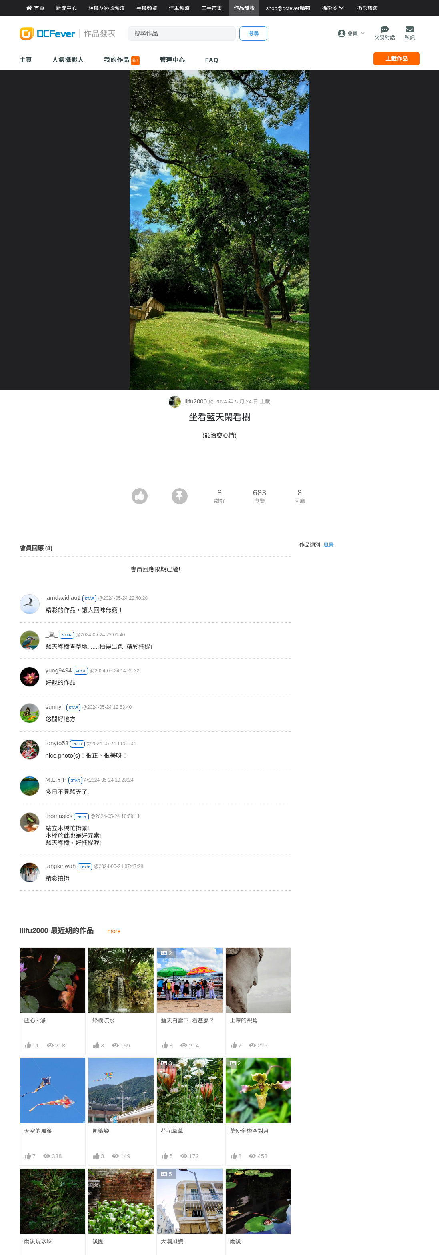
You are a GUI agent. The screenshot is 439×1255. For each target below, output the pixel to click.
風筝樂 (100, 1131)
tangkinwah (61, 865)
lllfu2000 (188, 401)
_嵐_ (52, 634)
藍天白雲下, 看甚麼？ (187, 1020)
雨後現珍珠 (38, 1241)
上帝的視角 (244, 1020)
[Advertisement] (219, 466)
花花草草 (172, 1131)
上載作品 (396, 59)
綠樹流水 (103, 1020)
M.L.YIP (56, 779)
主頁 (26, 59)
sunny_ (55, 706)
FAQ (212, 59)
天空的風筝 (38, 1131)
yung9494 (59, 670)
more (114, 931)
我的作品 (122, 60)
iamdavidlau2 (63, 597)
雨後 (235, 1183)
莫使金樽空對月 (249, 1131)
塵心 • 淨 (35, 1020)
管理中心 (172, 59)
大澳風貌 (172, 1241)
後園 (98, 1241)
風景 (328, 545)
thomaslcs (59, 815)
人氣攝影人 (68, 59)
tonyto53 (57, 743)
